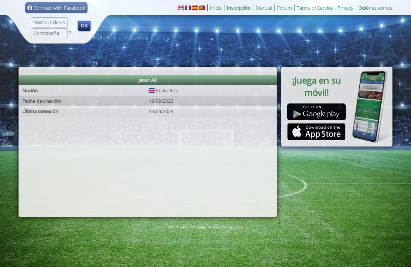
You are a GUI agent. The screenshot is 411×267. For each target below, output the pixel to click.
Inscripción (239, 7)
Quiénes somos (375, 7)
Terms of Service (315, 7)
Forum (284, 7)
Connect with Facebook (56, 7)
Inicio (216, 7)
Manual (264, 7)
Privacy (346, 7)
